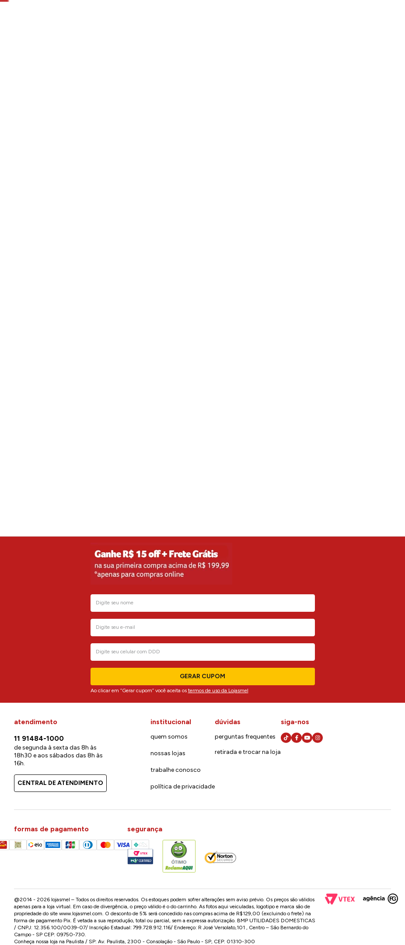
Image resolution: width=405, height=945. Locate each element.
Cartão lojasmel (317, 17)
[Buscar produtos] (240, 41)
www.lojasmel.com (80, 913)
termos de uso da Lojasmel (218, 690)
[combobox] (184, 42)
